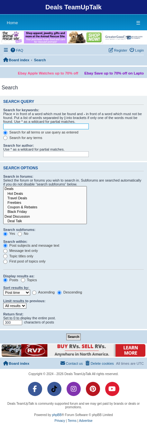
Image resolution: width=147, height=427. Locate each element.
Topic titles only (18, 256)
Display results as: (18, 276)
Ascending (43, 292)
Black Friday (45, 212)
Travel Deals (45, 198)
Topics (29, 280)
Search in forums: (18, 176)
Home (12, 22)
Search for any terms (22, 138)
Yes (9, 233)
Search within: (15, 241)
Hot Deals (45, 194)
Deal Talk (45, 221)
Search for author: (18, 145)
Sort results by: (16, 288)
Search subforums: (19, 230)
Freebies (45, 203)
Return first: (13, 314)
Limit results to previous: (24, 301)
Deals (45, 189)
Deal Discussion (45, 216)
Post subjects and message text (31, 245)
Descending (69, 292)
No (23, 233)
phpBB (57, 415)
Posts (10, 280)
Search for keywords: (21, 110)
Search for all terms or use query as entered (40, 132)
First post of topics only (24, 261)
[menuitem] (17, 50)
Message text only (20, 251)
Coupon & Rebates (45, 207)
